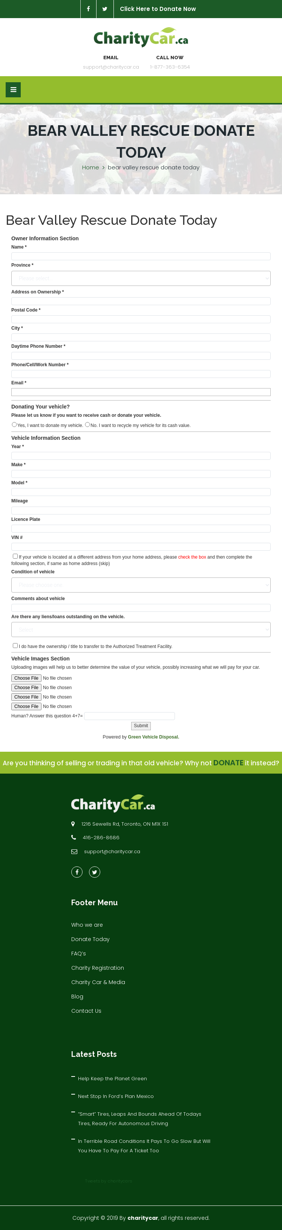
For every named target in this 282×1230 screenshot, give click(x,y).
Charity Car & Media (98, 982)
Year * (17, 446)
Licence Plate (25, 519)
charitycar (142, 1218)
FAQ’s (78, 953)
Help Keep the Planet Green (112, 1078)
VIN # (17, 537)
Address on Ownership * (37, 292)
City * (17, 328)
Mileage (19, 501)
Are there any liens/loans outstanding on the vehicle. (68, 616)
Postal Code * (25, 310)
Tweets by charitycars (108, 1181)
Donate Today (90, 939)
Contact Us (86, 1011)
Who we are (87, 925)
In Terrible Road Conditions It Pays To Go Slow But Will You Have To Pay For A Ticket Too (144, 1146)
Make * (18, 464)
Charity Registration (97, 968)
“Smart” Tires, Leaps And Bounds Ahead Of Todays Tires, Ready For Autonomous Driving (139, 1118)
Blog (77, 996)
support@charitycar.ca (111, 67)
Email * (18, 382)
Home (90, 167)
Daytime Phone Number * (38, 346)
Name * (19, 247)
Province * (22, 265)
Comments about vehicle (38, 598)
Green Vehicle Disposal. (153, 737)
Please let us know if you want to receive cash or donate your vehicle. (86, 415)
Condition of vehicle (33, 571)
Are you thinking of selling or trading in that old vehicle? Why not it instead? (141, 763)
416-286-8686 (101, 837)
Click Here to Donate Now (158, 9)
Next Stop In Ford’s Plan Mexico (116, 1096)
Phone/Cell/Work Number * (40, 364)
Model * (19, 482)
